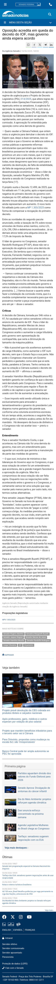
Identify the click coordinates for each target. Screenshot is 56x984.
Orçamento (28, 645)
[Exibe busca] (50, 14)
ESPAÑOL (18, 930)
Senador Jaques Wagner (13, 637)
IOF (20, 645)
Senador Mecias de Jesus (36, 637)
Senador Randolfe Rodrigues (38, 641)
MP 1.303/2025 (35, 207)
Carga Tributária (9, 645)
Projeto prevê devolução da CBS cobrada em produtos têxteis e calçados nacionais (26, 711)
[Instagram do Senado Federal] (21, 917)
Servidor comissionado (13, 948)
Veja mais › (49, 910)
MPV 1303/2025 (8, 620)
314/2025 (26, 99)
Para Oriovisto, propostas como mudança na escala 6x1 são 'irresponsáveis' (26, 740)
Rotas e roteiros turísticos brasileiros (16, 885)
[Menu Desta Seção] (28, 22)
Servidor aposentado (12, 952)
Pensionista (7, 957)
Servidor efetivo (9, 944)
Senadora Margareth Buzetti (37, 634)
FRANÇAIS (30, 930)
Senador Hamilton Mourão (13, 641)
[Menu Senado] (5, 4)
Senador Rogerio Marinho (13, 634)
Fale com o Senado (13, 968)
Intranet (7, 938)
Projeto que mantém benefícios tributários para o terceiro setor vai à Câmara (27, 732)
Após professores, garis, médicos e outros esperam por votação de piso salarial (24, 720)
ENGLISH (6, 930)
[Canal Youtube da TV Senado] (28, 917)
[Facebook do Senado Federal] (5, 917)
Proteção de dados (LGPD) (15, 963)
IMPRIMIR (8, 655)
